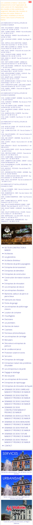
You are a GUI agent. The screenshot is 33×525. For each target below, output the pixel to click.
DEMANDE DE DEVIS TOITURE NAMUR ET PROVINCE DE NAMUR (17, 435)
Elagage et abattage (12, 372)
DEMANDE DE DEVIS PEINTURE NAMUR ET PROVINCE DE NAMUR (17, 429)
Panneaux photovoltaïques (14, 333)
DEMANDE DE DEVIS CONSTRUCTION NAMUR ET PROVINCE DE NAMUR (15, 410)
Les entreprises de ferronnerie (16, 379)
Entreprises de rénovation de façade (18, 386)
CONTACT (8, 445)
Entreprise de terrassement (15, 267)
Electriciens (8, 319)
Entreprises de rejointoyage (14, 382)
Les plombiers (9, 323)
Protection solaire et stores (14, 352)
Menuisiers (8, 340)
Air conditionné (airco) (12, 349)
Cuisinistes (8, 329)
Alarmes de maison (11, 326)
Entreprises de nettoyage (14, 359)
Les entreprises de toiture (14, 287)
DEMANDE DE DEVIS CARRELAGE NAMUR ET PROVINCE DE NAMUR (17, 390)
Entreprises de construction (15, 274)
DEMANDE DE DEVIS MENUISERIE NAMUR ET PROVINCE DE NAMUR (17, 423)
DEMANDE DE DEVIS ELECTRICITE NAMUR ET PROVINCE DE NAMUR (17, 417)
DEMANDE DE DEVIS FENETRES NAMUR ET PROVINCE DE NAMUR (17, 396)
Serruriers (8, 356)
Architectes (8, 253)
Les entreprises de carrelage (15, 336)
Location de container (12, 312)
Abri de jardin (9, 376)
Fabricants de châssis (12, 300)
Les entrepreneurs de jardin (15, 369)
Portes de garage (11, 303)
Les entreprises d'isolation (14, 290)
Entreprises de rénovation (14, 283)
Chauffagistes (9, 316)
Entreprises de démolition (14, 270)
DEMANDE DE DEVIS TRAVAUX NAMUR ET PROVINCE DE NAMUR (17, 441)
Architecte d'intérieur (12, 260)
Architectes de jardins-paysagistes (17, 264)
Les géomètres (10, 257)
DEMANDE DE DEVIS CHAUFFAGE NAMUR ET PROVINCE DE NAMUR (17, 402)
